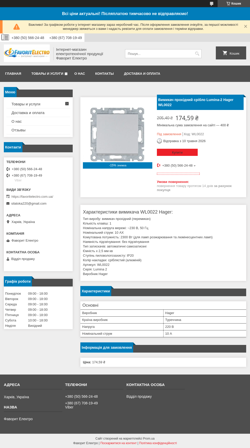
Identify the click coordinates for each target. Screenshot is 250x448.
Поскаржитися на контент (118, 443)
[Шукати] (197, 53)
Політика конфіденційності (158, 443)
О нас (79, 74)
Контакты (104, 74)
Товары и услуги (47, 74)
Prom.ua (149, 438)
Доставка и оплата (142, 74)
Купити (177, 152)
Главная (13, 74)
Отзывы (18, 130)
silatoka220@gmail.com (28, 203)
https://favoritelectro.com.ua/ (32, 196)
